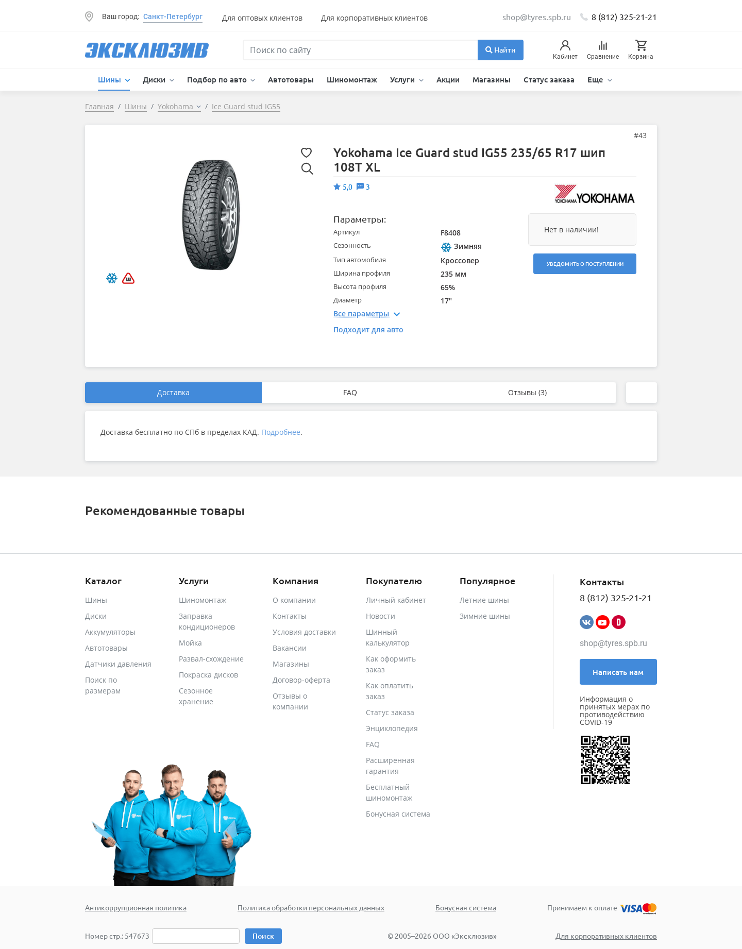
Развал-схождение (211, 659)
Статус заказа (549, 79)
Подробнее (280, 432)
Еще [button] (596, 79)
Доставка (173, 392)
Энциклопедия (392, 728)
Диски (96, 616)
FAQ (350, 392)
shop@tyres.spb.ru (613, 643)
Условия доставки (304, 632)
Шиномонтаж (352, 79)
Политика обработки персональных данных (311, 907)
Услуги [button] (403, 79)
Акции (448, 79)
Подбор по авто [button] (218, 79)
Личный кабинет (396, 600)
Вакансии (290, 648)
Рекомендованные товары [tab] (165, 510)
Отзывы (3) (527, 392)
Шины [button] (110, 79)
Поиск (263, 936)
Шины (96, 600)
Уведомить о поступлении (585, 263)
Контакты (290, 616)
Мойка (190, 643)
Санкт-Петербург (173, 16)
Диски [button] (155, 79)
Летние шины (484, 600)
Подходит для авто (368, 329)
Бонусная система (398, 814)
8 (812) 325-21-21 (624, 16)
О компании (294, 600)
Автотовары (291, 79)
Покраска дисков (208, 675)
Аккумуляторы (110, 632)
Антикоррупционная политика (136, 907)
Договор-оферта (301, 680)
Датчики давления (118, 664)
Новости (380, 616)
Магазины (492, 79)
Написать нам (618, 672)
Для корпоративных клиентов (374, 18)
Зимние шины (485, 616)
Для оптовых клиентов (262, 18)
